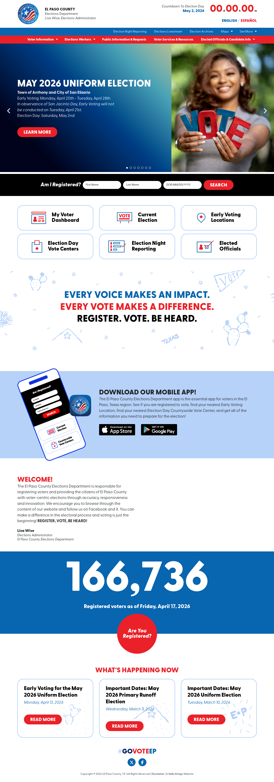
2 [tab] (131, 167)
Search (218, 185)
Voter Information (40, 39)
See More (246, 31)
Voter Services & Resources (173, 39)
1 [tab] (127, 167)
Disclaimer (158, 774)
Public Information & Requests (124, 39)
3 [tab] (135, 167)
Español (249, 21)
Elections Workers (78, 39)
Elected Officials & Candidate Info (226, 39)
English (229, 21)
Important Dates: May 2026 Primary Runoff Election (132, 695)
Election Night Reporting (130, 31)
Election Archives (201, 31)
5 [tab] (142, 167)
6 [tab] (146, 167)
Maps (225, 31)
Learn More (37, 132)
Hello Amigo (175, 774)
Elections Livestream (168, 31)
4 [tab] (138, 167)
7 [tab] (150, 167)
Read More (43, 720)
